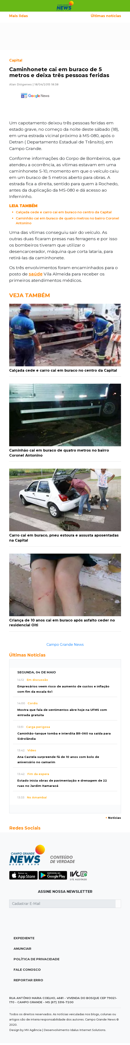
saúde (36, 274)
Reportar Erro (28, 980)
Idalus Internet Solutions (87, 1030)
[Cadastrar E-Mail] (62, 904)
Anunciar (22, 949)
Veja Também (29, 295)
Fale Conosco (27, 970)
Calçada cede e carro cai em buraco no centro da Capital (64, 212)
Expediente (24, 938)
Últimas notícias (106, 16)
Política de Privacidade (36, 959)
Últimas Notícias (27, 655)
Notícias (113, 817)
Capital (15, 60)
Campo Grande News (65, 645)
